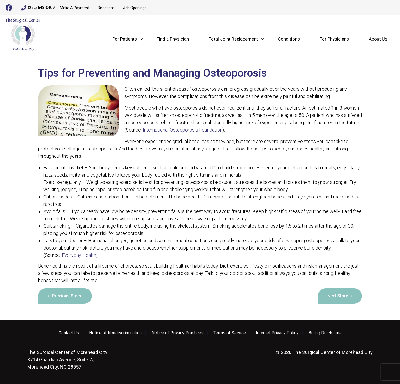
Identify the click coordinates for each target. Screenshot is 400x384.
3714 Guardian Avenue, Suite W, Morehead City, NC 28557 (67, 359)
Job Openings (135, 8)
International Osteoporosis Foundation (182, 130)
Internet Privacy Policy (277, 333)
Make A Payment (74, 8)
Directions (106, 8)
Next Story (337, 295)
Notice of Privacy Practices (178, 333)
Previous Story (66, 295)
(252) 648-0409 (38, 8)
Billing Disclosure (325, 333)
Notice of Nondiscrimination (115, 333)
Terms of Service (229, 333)
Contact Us (69, 333)
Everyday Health (79, 255)
